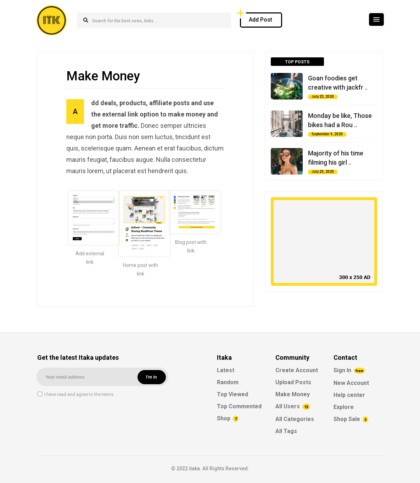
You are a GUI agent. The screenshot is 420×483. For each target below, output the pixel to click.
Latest (225, 370)
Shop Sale (351, 419)
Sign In (349, 370)
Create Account (296, 370)
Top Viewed (232, 394)
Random (228, 382)
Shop (228, 418)
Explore (344, 407)
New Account (351, 383)
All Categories (294, 419)
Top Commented (239, 406)
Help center (349, 395)
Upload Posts (293, 382)
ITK (51, 20)
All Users (292, 406)
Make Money (292, 394)
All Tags (286, 431)
